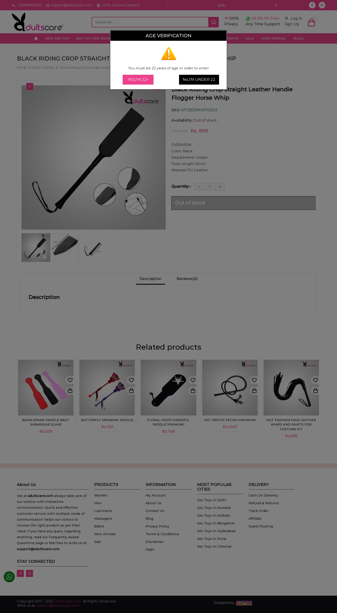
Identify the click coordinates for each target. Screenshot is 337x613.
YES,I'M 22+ (138, 79)
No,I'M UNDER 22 (199, 79)
